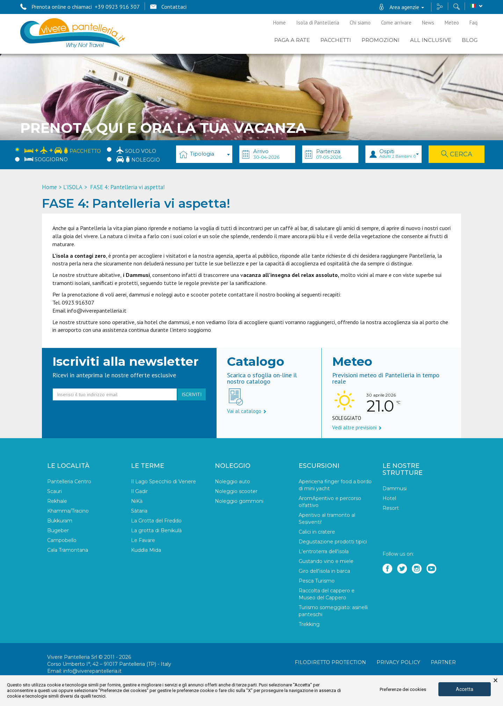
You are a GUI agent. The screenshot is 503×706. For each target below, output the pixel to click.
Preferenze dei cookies (403, 689)
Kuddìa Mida (146, 550)
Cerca (456, 154)
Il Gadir (139, 491)
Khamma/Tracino (68, 511)
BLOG (470, 40)
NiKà (137, 501)
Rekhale (57, 501)
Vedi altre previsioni (357, 427)
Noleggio (138, 159)
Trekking (309, 624)
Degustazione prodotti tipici (333, 542)
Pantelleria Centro (69, 481)
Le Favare (143, 540)
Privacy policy (398, 662)
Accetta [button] (464, 689)
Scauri (54, 491)
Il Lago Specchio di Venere (163, 481)
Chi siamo (360, 22)
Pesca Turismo (317, 581)
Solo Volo (136, 150)
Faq (473, 22)
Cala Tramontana (67, 550)
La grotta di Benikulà (156, 530)
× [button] (495, 680)
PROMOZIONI (381, 40)
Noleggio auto (232, 481)
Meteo (452, 22)
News (428, 22)
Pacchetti (335, 40)
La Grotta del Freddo (156, 521)
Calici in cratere (317, 532)
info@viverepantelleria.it (92, 671)
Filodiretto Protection (330, 662)
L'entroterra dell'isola (324, 551)
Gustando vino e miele (326, 561)
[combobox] (204, 154)
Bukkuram (59, 521)
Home (279, 22)
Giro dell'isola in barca (324, 571)
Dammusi (394, 488)
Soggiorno (46, 159)
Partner (443, 662)
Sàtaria (139, 511)
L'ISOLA (72, 187)
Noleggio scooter (236, 491)
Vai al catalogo (247, 411)
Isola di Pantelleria (317, 22)
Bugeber (58, 530)
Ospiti (399, 153)
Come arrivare (396, 22)
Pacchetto (62, 150)
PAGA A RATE (292, 40)
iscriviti (192, 394)
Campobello (61, 540)
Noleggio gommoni (239, 501)
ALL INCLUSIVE (430, 40)
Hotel (389, 498)
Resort (390, 508)
